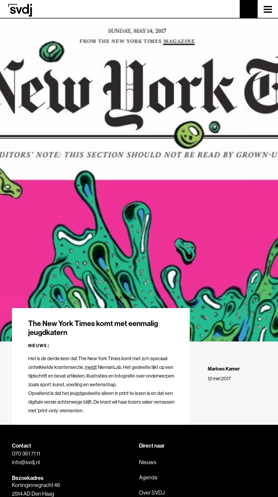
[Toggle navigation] (268, 9)
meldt (91, 367)
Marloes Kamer (224, 369)
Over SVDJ (152, 492)
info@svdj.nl (26, 462)
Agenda (148, 477)
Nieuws (147, 462)
